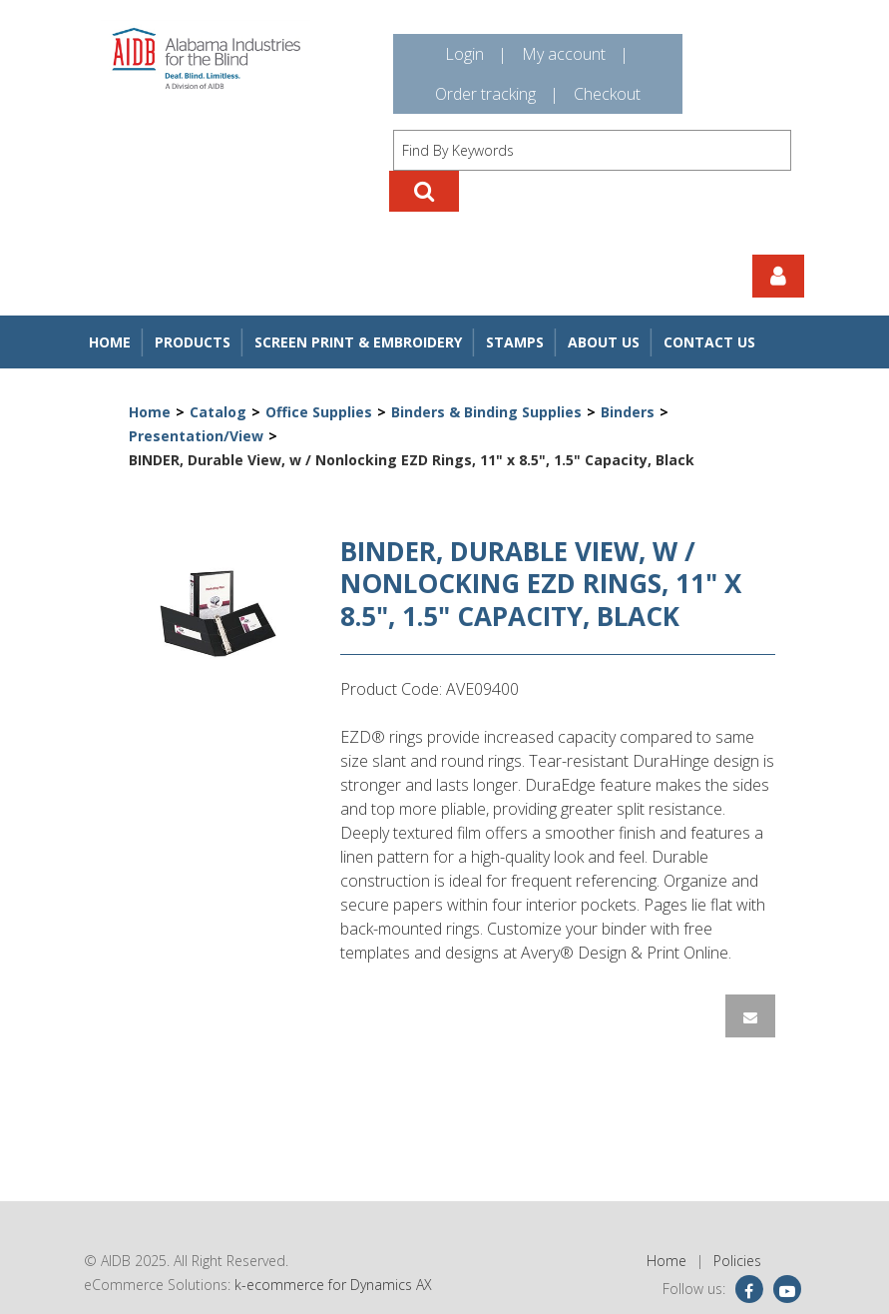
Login (464, 54)
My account (564, 54)
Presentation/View (196, 435)
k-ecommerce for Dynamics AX (333, 1284)
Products (192, 341)
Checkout (607, 94)
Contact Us (709, 341)
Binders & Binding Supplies (486, 411)
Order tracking (485, 94)
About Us (604, 341)
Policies (737, 1260)
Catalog (218, 411)
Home (110, 341)
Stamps (515, 341)
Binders (628, 411)
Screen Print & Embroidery (358, 341)
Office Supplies (318, 411)
